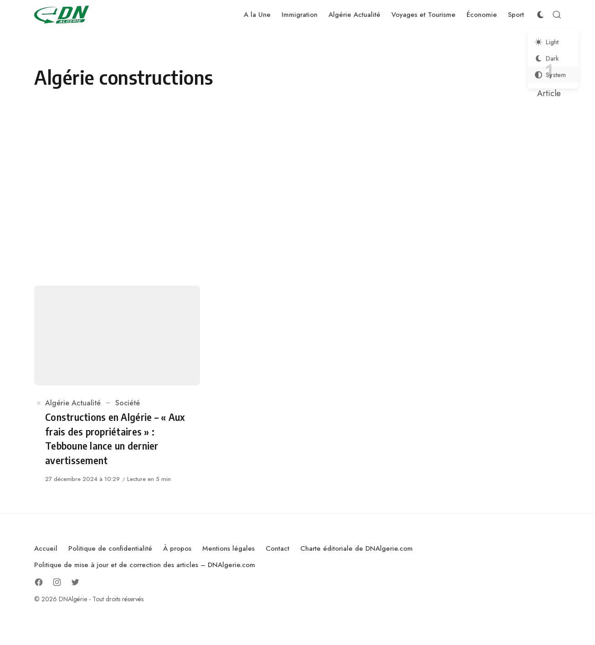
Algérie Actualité (73, 403)
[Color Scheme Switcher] (540, 14)
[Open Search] (557, 14)
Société (127, 403)
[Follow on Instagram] (57, 582)
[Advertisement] (297, 192)
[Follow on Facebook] (39, 582)
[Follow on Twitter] (75, 582)
